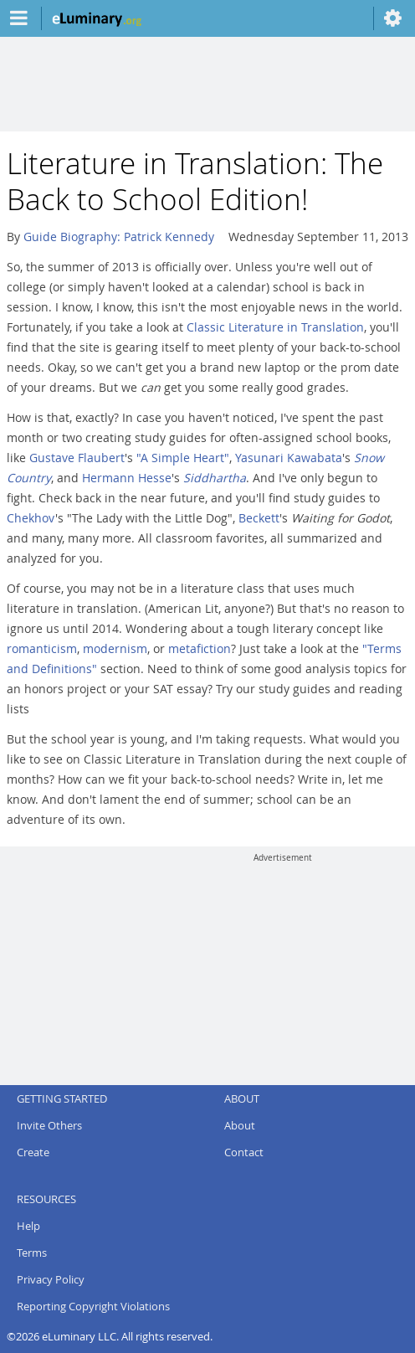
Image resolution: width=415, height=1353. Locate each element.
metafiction (199, 648)
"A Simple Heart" (182, 458)
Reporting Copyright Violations (93, 1306)
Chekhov (31, 518)
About (239, 1125)
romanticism (42, 648)
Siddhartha (214, 478)
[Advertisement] (282, 968)
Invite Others (49, 1125)
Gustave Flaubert (77, 458)
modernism (115, 648)
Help (28, 1225)
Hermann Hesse (127, 478)
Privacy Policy (51, 1279)
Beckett (258, 518)
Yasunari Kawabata (288, 458)
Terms (32, 1252)
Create (33, 1152)
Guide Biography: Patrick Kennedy (118, 236)
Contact (244, 1152)
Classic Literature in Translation (275, 327)
